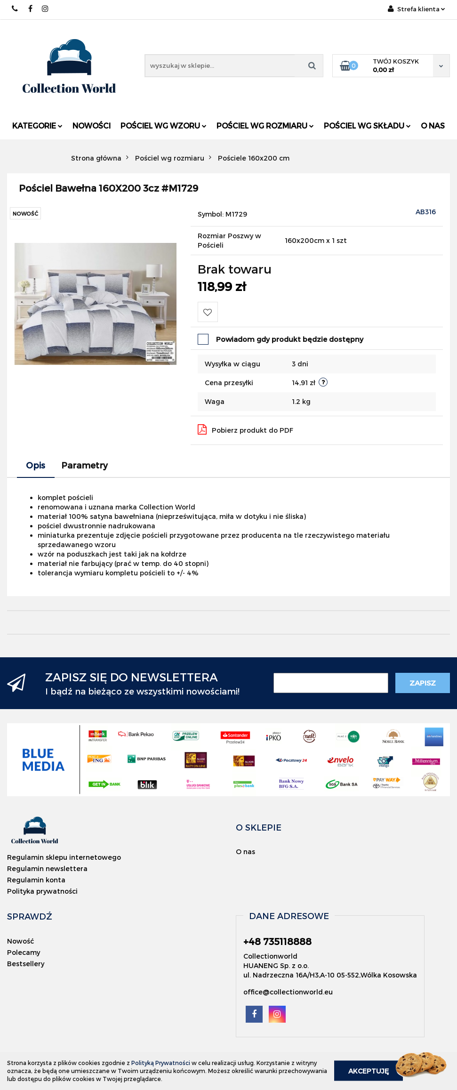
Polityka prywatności (42, 891)
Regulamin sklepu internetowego (64, 857)
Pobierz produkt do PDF (245, 429)
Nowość (20, 941)
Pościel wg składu (367, 125)
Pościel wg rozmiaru (265, 125)
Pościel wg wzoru (163, 125)
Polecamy (23, 952)
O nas (433, 125)
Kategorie (37, 125)
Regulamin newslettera (47, 868)
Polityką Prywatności (160, 1062)
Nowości (91, 125)
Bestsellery (25, 964)
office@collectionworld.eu (288, 992)
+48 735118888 (15, 8)
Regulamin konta (36, 880)
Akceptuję (368, 1071)
